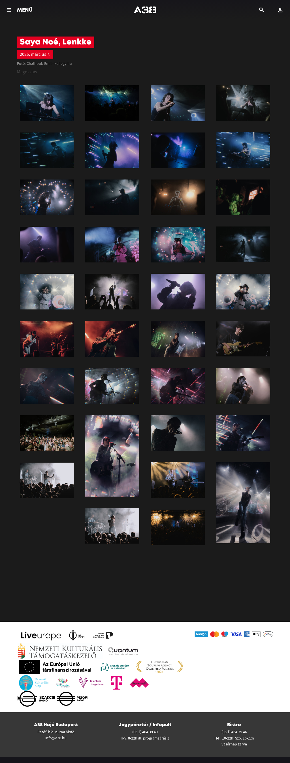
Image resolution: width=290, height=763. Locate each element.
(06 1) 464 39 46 (234, 731)
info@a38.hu (56, 737)
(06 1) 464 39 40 (145, 731)
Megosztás (27, 71)
